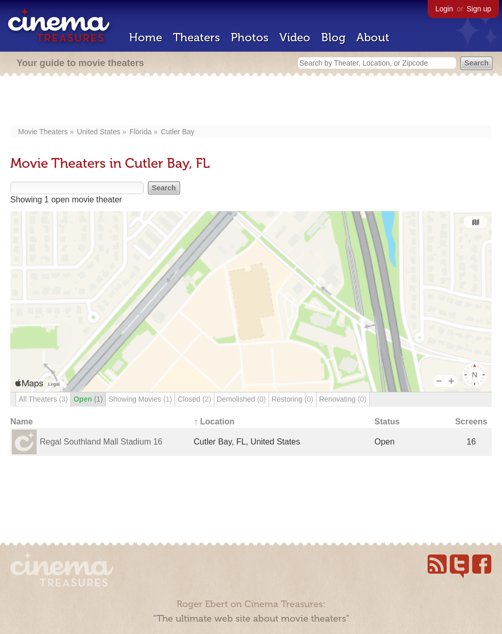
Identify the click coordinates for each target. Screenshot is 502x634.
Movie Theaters (43, 132)
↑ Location (214, 421)
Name (21, 421)
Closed (194, 399)
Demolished (241, 399)
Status (387, 421)
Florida (141, 132)
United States (98, 132)
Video (294, 37)
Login (444, 9)
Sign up (479, 9)
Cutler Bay (177, 132)
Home (145, 37)
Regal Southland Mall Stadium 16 (101, 441)
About (372, 37)
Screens (471, 421)
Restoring (292, 399)
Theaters (196, 37)
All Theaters (43, 399)
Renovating (343, 399)
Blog (333, 37)
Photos (250, 37)
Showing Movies (140, 399)
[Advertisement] (251, 102)
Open (88, 399)
